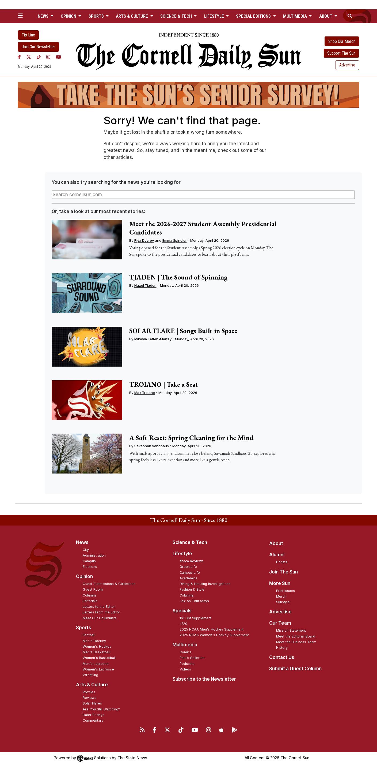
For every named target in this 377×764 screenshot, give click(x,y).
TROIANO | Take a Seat (163, 384)
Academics (188, 578)
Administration (94, 555)
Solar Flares (92, 703)
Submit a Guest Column (295, 668)
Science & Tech (190, 542)
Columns (90, 595)
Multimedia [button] (295, 16)
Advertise (347, 65)
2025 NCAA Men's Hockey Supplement (211, 629)
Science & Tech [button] (176, 16)
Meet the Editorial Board (295, 636)
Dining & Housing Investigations (205, 584)
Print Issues (285, 591)
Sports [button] (97, 16)
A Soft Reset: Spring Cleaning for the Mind (191, 437)
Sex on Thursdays (194, 601)
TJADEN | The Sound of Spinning (178, 277)
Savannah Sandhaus (151, 446)
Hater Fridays (93, 715)
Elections (90, 567)
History (282, 648)
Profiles (89, 692)
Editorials (90, 601)
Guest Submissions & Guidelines (109, 584)
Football (89, 635)
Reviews (89, 698)
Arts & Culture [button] (132, 16)
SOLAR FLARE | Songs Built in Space (183, 330)
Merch (281, 596)
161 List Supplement (195, 618)
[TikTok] (39, 57)
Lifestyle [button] (214, 16)
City (86, 550)
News (82, 542)
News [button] (43, 16)
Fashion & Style (192, 589)
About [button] (326, 16)
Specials (182, 610)
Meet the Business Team (296, 642)
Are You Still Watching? (101, 709)
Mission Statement (291, 630)
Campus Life (190, 573)
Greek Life (188, 567)
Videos (185, 669)
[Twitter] (28, 57)
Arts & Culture (92, 684)
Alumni (276, 554)
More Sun (279, 583)
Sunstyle (283, 602)
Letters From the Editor (101, 612)
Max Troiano (144, 392)
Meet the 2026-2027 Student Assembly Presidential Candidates (202, 227)
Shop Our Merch (341, 41)
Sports (83, 627)
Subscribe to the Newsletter (204, 679)
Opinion (84, 576)
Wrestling (90, 675)
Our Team (280, 623)
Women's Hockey (97, 646)
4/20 (183, 624)
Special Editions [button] (254, 16)
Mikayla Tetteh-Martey (153, 339)
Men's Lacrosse (96, 664)
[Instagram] (48, 57)
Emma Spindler (174, 240)
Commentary (93, 720)
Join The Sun (283, 572)
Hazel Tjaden (145, 285)
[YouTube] (58, 57)
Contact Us (281, 657)
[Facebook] (19, 57)
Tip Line (28, 35)
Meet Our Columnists (100, 618)
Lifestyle (182, 553)
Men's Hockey (94, 641)
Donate (282, 562)
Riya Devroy (144, 240)
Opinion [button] (69, 16)
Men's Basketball (96, 652)
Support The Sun (341, 53)
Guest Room (93, 589)
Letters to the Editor (99, 607)
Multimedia (185, 644)
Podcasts (187, 664)
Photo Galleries (192, 658)
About (276, 543)
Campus (89, 561)
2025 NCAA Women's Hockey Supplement (214, 635)
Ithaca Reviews (192, 561)
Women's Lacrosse (98, 669)
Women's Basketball (99, 658)
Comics (186, 652)
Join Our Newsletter (38, 46)
